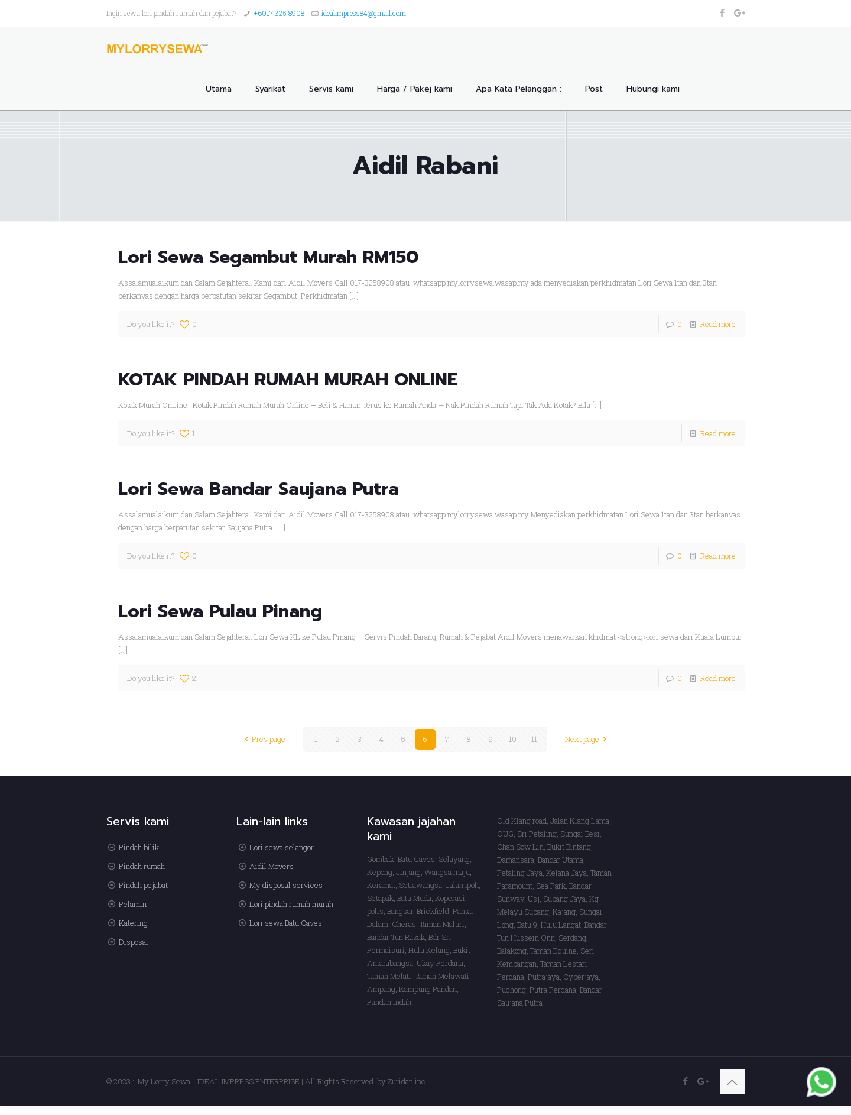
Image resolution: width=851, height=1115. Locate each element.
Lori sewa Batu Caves (285, 923)
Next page (587, 739)
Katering (133, 923)
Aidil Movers (271, 866)
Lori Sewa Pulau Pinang (220, 611)
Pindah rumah (142, 866)
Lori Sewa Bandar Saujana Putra (258, 489)
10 (513, 739)
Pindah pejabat (143, 885)
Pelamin (133, 904)
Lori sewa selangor (281, 847)
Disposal (133, 941)
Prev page (263, 739)
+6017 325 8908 (279, 13)
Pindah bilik (139, 847)
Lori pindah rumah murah (291, 904)
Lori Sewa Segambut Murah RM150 (268, 257)
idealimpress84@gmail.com (363, 13)
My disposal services (286, 885)
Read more (718, 324)
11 (534, 739)
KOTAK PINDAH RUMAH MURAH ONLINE (287, 379)
